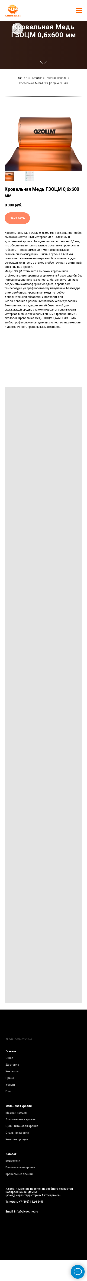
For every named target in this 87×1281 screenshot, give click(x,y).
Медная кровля (57, 78)
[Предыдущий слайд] (12, 142)
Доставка (12, 1064)
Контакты (12, 1071)
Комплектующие (17, 1139)
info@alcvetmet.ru (26, 1211)
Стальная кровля (17, 1132)
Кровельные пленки (19, 1174)
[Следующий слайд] (75, 142)
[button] (17, 218)
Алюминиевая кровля (20, 1119)
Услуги (10, 1084)
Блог (9, 1091)
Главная (21, 78)
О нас (9, 1058)
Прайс (10, 1078)
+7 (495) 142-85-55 (31, 1201)
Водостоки (13, 1160)
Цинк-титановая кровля (22, 1126)
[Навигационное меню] (79, 10)
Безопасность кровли (20, 1167)
